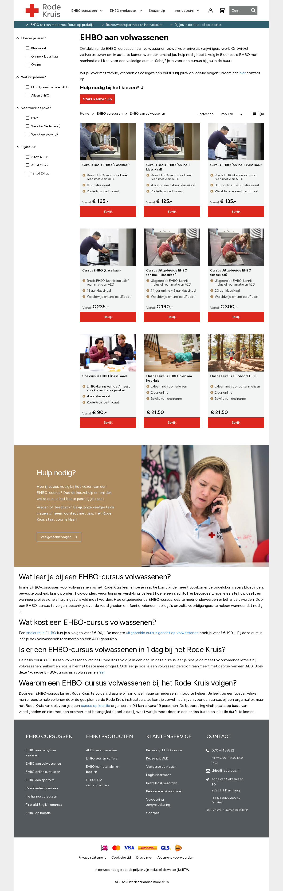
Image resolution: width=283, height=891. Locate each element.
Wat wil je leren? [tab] (33, 77)
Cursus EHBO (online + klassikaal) (236, 165)
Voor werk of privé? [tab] (36, 108)
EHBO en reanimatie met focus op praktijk (62, 25)
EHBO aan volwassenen (43, 764)
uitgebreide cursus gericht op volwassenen (162, 633)
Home (85, 114)
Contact (152, 813)
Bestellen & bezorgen (161, 783)
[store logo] (43, 10)
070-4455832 (223, 750)
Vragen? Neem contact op (237, 31)
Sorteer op (205, 114)
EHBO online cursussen (43, 772)
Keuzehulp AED (157, 758)
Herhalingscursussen (41, 796)
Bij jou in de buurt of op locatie (198, 25)
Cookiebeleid (121, 858)
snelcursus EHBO (41, 633)
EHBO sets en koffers (101, 758)
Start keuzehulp (97, 99)
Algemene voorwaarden (175, 858)
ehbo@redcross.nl (225, 771)
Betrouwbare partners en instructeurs (134, 25)
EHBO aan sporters (40, 780)
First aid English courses (44, 805)
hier (102, 672)
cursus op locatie (95, 705)
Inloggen (210, 10)
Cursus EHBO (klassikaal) (101, 270)
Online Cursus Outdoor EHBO (233, 376)
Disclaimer (144, 858)
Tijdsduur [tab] (28, 147)
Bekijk (108, 211)
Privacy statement (92, 858)
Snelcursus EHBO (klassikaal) (104, 376)
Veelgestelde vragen (56, 537)
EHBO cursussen (110, 114)
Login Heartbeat (158, 775)
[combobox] (243, 11)
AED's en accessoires (102, 750)
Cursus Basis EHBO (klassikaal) (106, 165)
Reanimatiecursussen (42, 788)
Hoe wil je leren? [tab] (33, 40)
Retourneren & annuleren (164, 791)
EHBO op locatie (38, 813)
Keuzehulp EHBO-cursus (164, 750)
